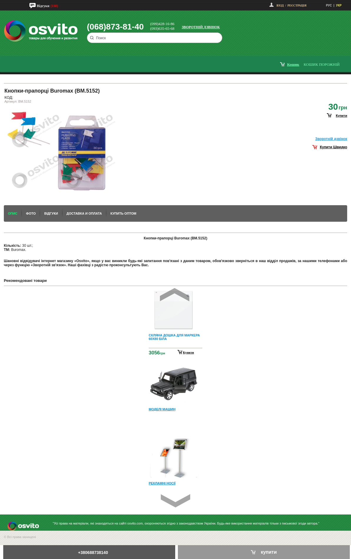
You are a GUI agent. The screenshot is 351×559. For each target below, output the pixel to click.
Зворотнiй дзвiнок (331, 139)
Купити (188, 352)
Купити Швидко (333, 147)
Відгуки (43, 6)
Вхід (280, 5)
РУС (329, 5)
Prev (174, 294)
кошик (293, 64)
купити (341, 115)
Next (175, 500)
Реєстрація (296, 5)
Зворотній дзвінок (201, 27)
